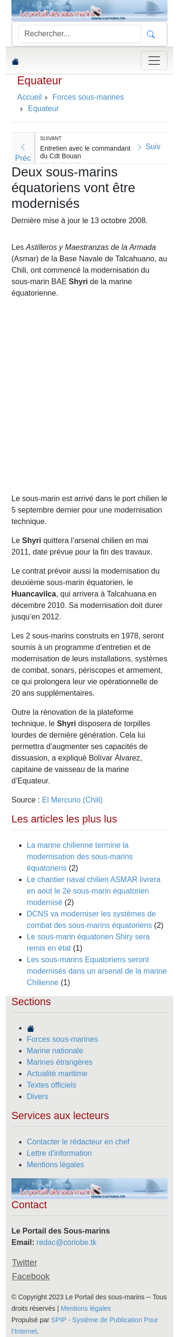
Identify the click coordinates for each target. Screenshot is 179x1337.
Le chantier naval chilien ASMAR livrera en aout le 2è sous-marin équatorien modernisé (93, 890)
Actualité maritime (57, 1074)
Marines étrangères (60, 1062)
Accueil (29, 97)
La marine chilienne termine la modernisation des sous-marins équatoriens (80, 856)
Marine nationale (55, 1051)
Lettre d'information (59, 1153)
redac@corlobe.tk (66, 1242)
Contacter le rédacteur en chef (78, 1142)
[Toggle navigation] (154, 60)
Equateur (39, 80)
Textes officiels (51, 1085)
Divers (37, 1096)
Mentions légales (55, 1165)
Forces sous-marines (62, 1039)
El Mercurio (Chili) (72, 800)
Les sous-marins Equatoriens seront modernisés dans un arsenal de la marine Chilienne (97, 971)
